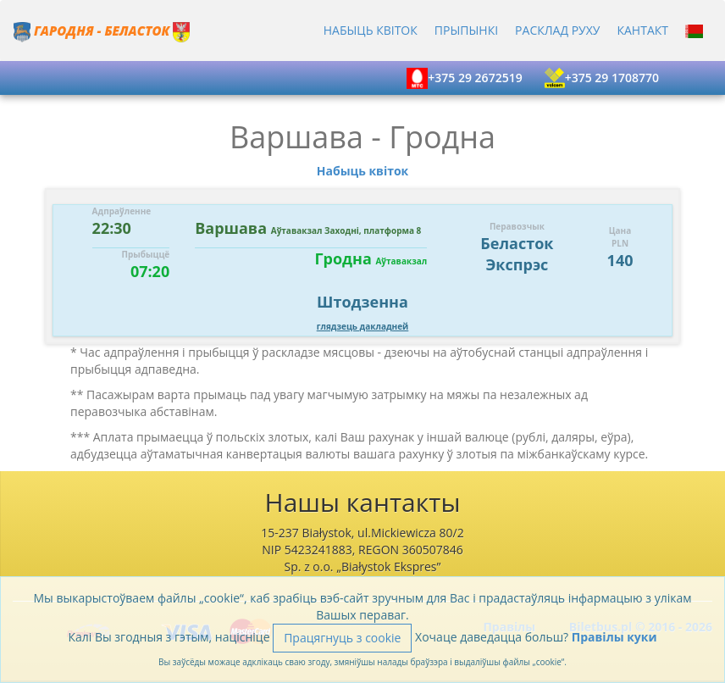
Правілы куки (614, 637)
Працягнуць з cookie (342, 638)
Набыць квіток (371, 30)
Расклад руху (557, 30)
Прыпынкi (466, 30)
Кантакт (642, 30)
